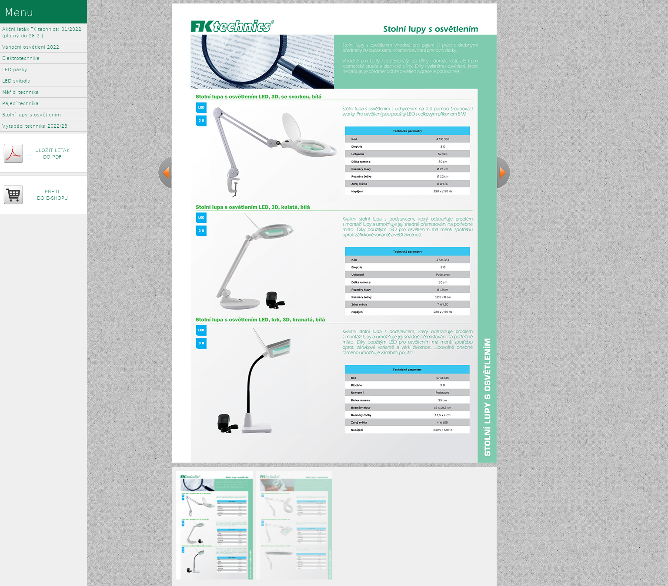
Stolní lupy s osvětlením (31, 114)
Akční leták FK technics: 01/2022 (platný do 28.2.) (41, 32)
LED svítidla (16, 80)
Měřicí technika (20, 92)
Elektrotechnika (21, 58)
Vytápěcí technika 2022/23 (34, 125)
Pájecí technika (20, 103)
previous (164, 172)
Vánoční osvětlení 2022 (30, 46)
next (503, 172)
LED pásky (14, 69)
